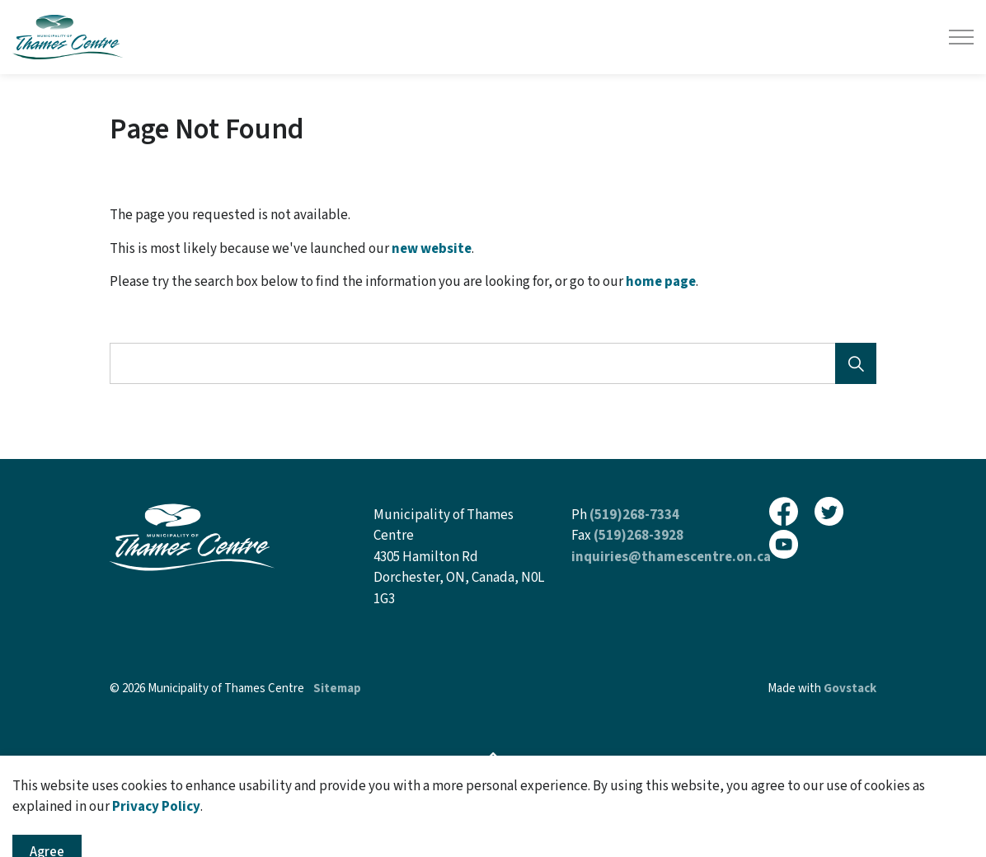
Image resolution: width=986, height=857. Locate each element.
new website (432, 249)
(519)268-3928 (638, 536)
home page (661, 282)
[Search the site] (493, 363)
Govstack (850, 688)
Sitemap (337, 688)
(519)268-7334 (634, 515)
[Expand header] (961, 37)
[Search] (855, 363)
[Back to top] (493, 758)
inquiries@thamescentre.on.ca (671, 557)
